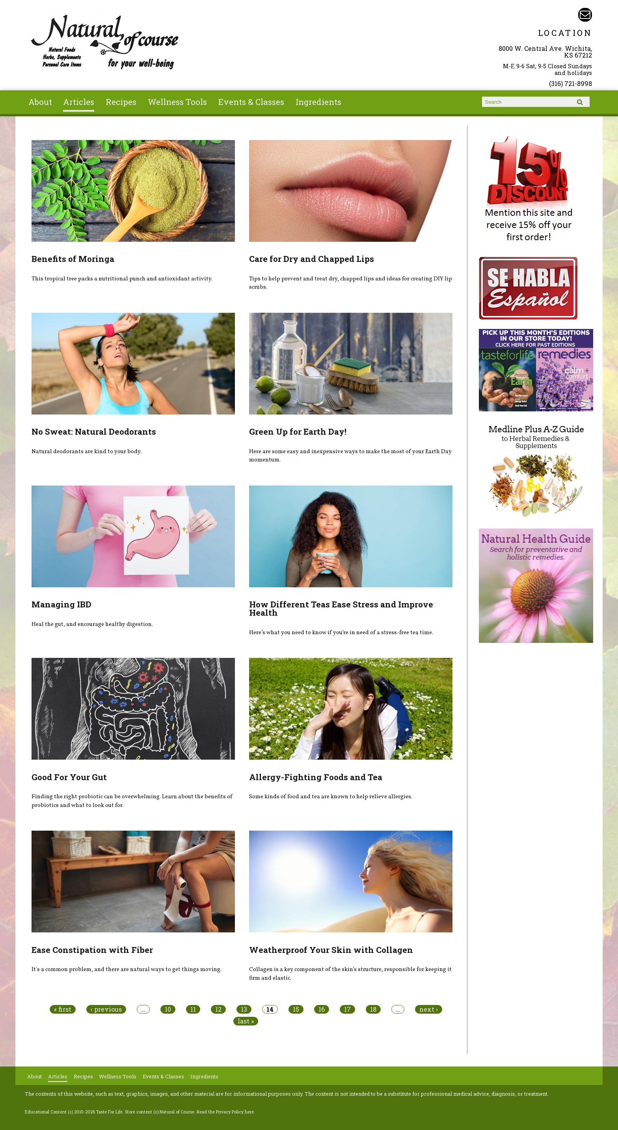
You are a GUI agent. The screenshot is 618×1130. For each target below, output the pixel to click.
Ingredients (318, 101)
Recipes (121, 101)
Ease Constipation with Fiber (92, 949)
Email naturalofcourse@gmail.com (585, 15)
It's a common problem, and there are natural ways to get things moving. (127, 969)
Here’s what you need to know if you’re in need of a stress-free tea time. (341, 633)
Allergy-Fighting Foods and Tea (315, 777)
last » (246, 1021)
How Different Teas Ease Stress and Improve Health (341, 608)
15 (296, 1009)
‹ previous (106, 1009)
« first (62, 1009)
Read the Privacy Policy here (225, 1112)
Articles (78, 101)
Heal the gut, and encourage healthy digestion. (92, 624)
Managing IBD (61, 604)
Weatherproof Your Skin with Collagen (331, 949)
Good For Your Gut (69, 777)
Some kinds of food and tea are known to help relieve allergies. (330, 797)
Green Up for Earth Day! (297, 431)
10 (168, 1009)
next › (428, 1009)
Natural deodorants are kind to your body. (86, 452)
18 (373, 1009)
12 (218, 1009)
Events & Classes (251, 101)
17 (347, 1009)
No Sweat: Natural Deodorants (94, 431)
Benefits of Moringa (73, 258)
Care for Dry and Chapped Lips (311, 258)
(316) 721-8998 (570, 83)
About (40, 101)
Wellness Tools (177, 101)
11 (193, 1009)
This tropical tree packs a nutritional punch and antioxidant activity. (122, 279)
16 (321, 1009)
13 (244, 1009)
